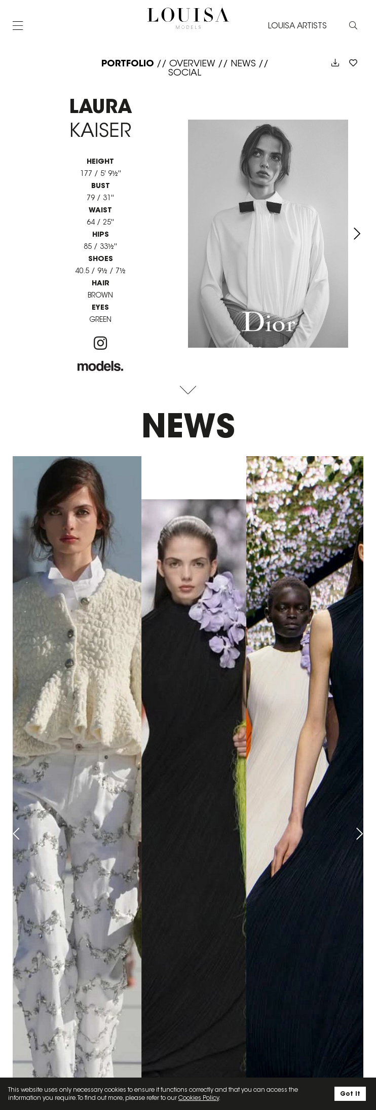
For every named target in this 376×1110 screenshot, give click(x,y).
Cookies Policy (198, 1097)
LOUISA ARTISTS (297, 25)
